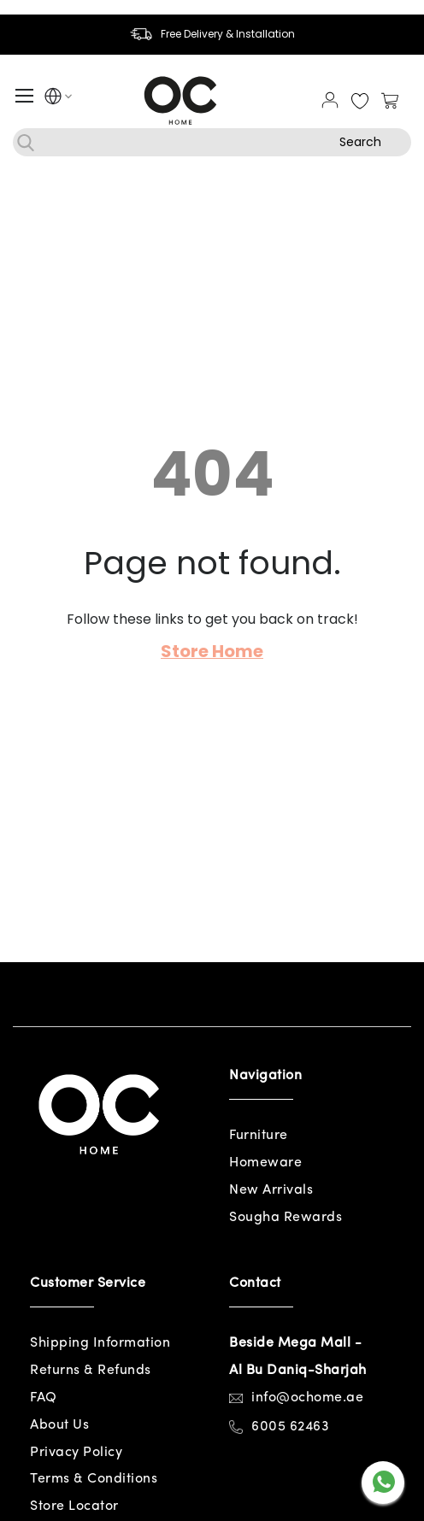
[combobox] (212, 142)
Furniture (258, 1135)
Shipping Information (100, 1343)
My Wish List (359, 101)
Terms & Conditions (93, 1479)
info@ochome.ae (307, 1398)
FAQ (43, 1398)
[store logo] (180, 100)
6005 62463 (290, 1427)
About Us (59, 1425)
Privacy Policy (76, 1452)
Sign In (330, 100)
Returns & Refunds (90, 1370)
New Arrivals (271, 1190)
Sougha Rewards (285, 1217)
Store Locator (74, 1506)
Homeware (265, 1163)
